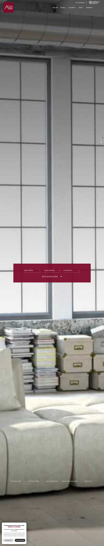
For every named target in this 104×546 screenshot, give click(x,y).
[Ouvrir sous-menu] (66, 7)
